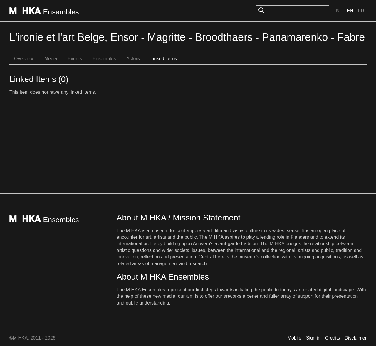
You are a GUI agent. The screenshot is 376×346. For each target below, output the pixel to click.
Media (50, 58)
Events (75, 58)
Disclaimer (356, 337)
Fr (361, 10)
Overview (24, 58)
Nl (339, 10)
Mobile (294, 337)
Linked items (163, 58)
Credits (332, 337)
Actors (133, 58)
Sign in (313, 337)
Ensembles (104, 58)
